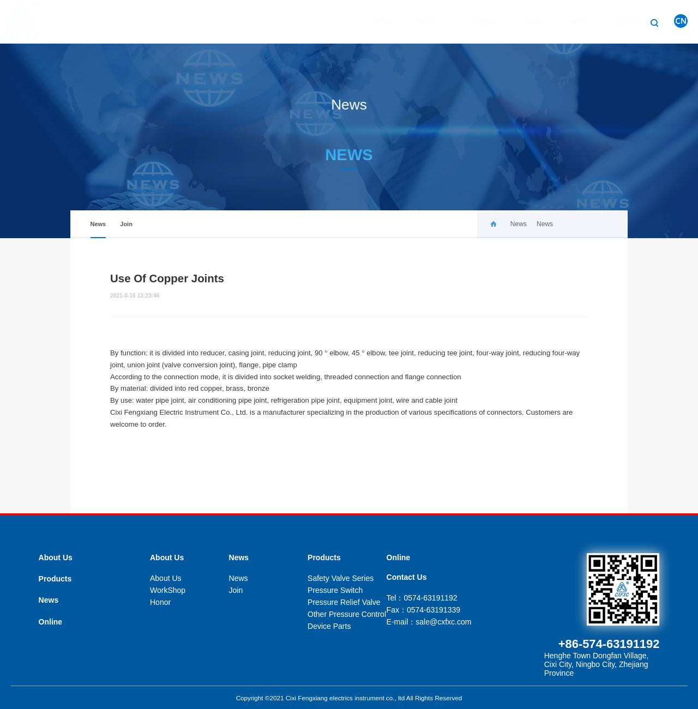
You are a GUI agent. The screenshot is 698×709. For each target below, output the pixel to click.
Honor (160, 602)
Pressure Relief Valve (344, 602)
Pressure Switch (335, 590)
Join (126, 224)
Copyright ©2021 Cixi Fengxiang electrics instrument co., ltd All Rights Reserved (349, 697)
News (523, 21)
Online (568, 21)
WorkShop (167, 590)
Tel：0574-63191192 (422, 597)
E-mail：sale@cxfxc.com (429, 621)
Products (475, 21)
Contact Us (622, 21)
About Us (421, 21)
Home (371, 21)
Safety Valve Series (341, 578)
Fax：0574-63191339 (423, 609)
